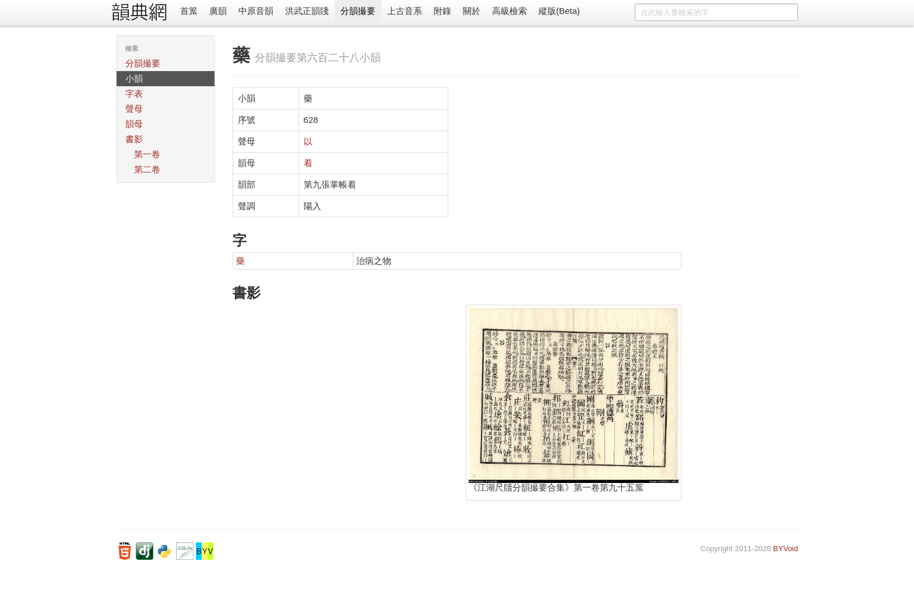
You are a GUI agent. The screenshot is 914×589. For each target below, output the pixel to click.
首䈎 (189, 11)
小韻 (134, 78)
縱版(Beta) (559, 11)
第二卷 (147, 169)
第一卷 (147, 154)
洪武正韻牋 (307, 11)
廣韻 (218, 11)
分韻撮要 (357, 11)
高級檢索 (509, 11)
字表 (134, 93)
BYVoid (785, 548)
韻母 (134, 124)
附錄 (442, 11)
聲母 (134, 109)
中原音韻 (255, 11)
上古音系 (404, 11)
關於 (471, 11)
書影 (134, 139)
